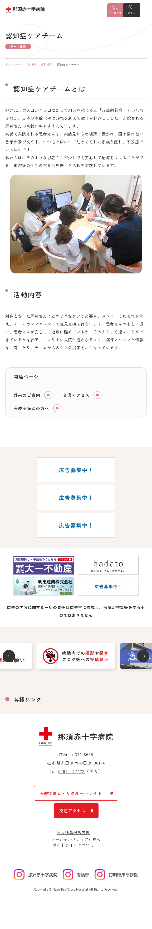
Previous (9, 656)
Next (143, 656)
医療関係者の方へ (31, 408)
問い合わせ (115, 12)
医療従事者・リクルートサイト (71, 793)
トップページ (14, 64)
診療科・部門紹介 (40, 64)
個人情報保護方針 (73, 832)
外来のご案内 (26, 395)
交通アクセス (76, 395)
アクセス (130, 12)
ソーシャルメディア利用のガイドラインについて (76, 842)
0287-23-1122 (71, 771)
